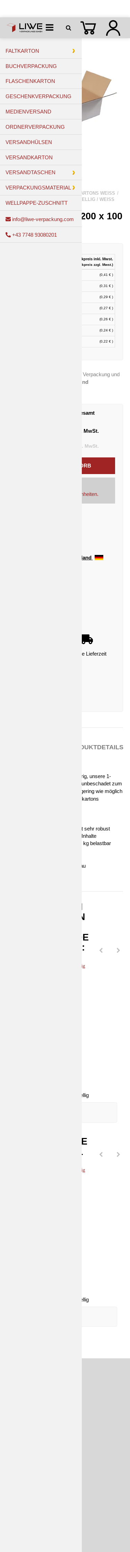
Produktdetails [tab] (94, 747)
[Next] (118, 950)
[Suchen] (69, 28)
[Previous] (101, 950)
